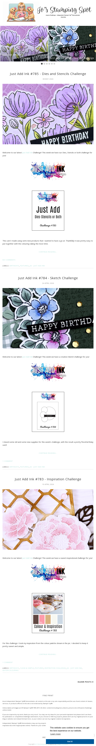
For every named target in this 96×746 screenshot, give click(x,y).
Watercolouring (11, 670)
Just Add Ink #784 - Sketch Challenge (72, 57)
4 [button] (49, 64)
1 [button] (42, 64)
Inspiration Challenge (55, 668)
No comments (9, 260)
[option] (24, 43)
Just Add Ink (27, 152)
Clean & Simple (27, 668)
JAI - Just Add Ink (37, 266)
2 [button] (44, 64)
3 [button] (47, 64)
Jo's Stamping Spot (41, 744)
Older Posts (85, 682)
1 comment (8, 461)
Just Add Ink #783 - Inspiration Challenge (48, 479)
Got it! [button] (70, 742)
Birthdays (14, 266)
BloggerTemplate (62, 744)
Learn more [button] (55, 734)
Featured (24, 266)
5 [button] (52, 64)
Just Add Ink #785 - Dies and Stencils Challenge (24, 56)
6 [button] (54, 64)
